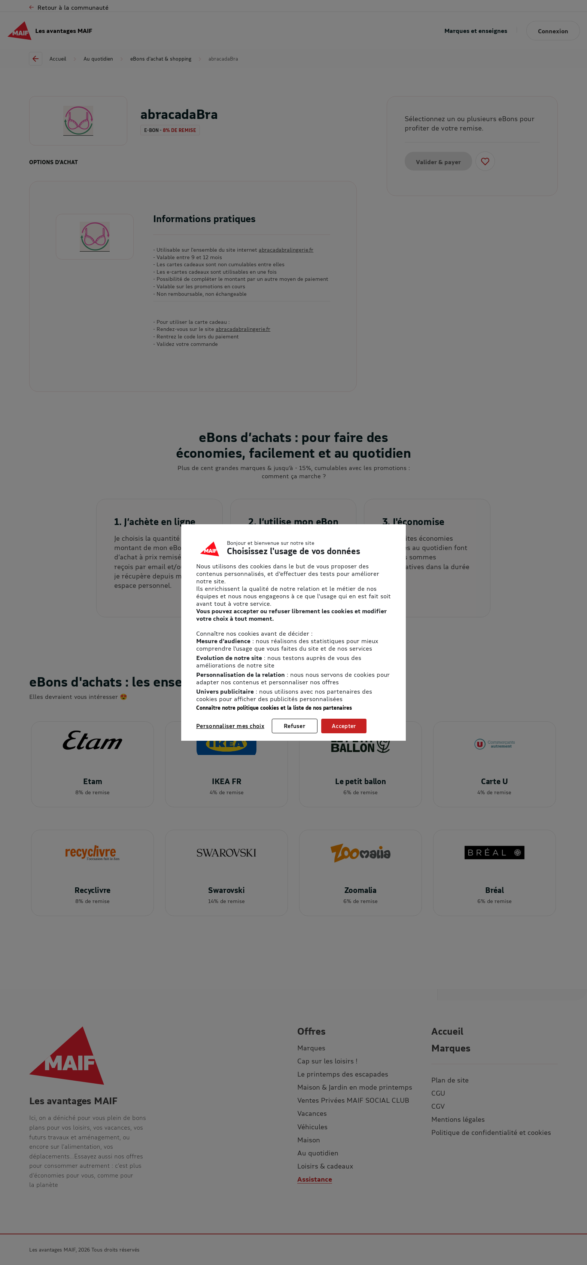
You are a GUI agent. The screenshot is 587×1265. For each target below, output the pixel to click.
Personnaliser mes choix (230, 725)
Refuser (294, 725)
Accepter (344, 725)
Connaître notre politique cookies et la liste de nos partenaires (274, 707)
